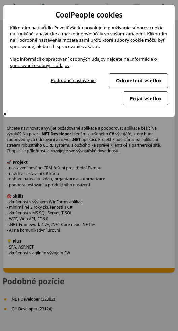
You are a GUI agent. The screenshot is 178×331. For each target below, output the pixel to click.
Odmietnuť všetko (138, 80)
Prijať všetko (145, 98)
